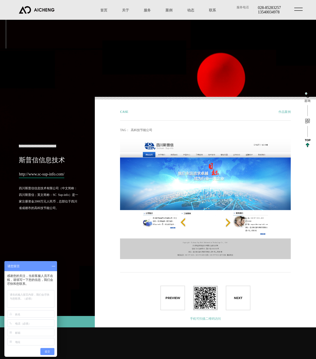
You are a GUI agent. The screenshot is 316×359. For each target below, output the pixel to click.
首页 (103, 10)
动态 (190, 10)
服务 (147, 10)
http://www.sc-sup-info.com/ (40, 172)
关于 (125, 10)
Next (238, 299)
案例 (168, 10)
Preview (172, 299)
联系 (212, 10)
